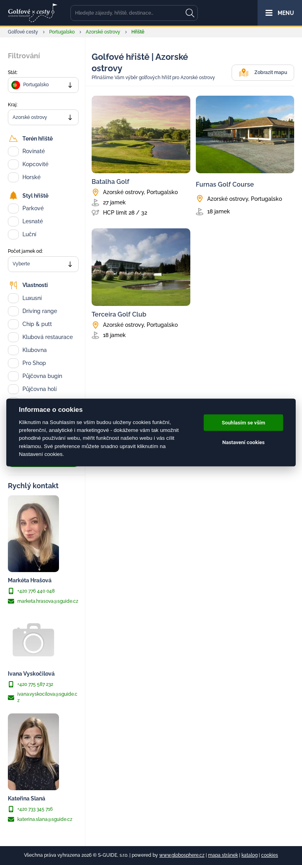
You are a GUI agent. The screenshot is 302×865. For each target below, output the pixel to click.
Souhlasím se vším (243, 423)
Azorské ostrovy (103, 32)
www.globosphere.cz (181, 855)
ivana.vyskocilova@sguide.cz (42, 697)
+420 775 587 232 (30, 684)
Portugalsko (62, 32)
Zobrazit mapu (263, 73)
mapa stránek (223, 855)
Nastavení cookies (243, 442)
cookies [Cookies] (269, 855)
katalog (249, 855)
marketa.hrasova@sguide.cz (43, 601)
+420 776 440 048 (31, 591)
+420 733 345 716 (30, 809)
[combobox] (43, 85)
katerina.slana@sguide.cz (40, 819)
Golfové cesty (23, 32)
